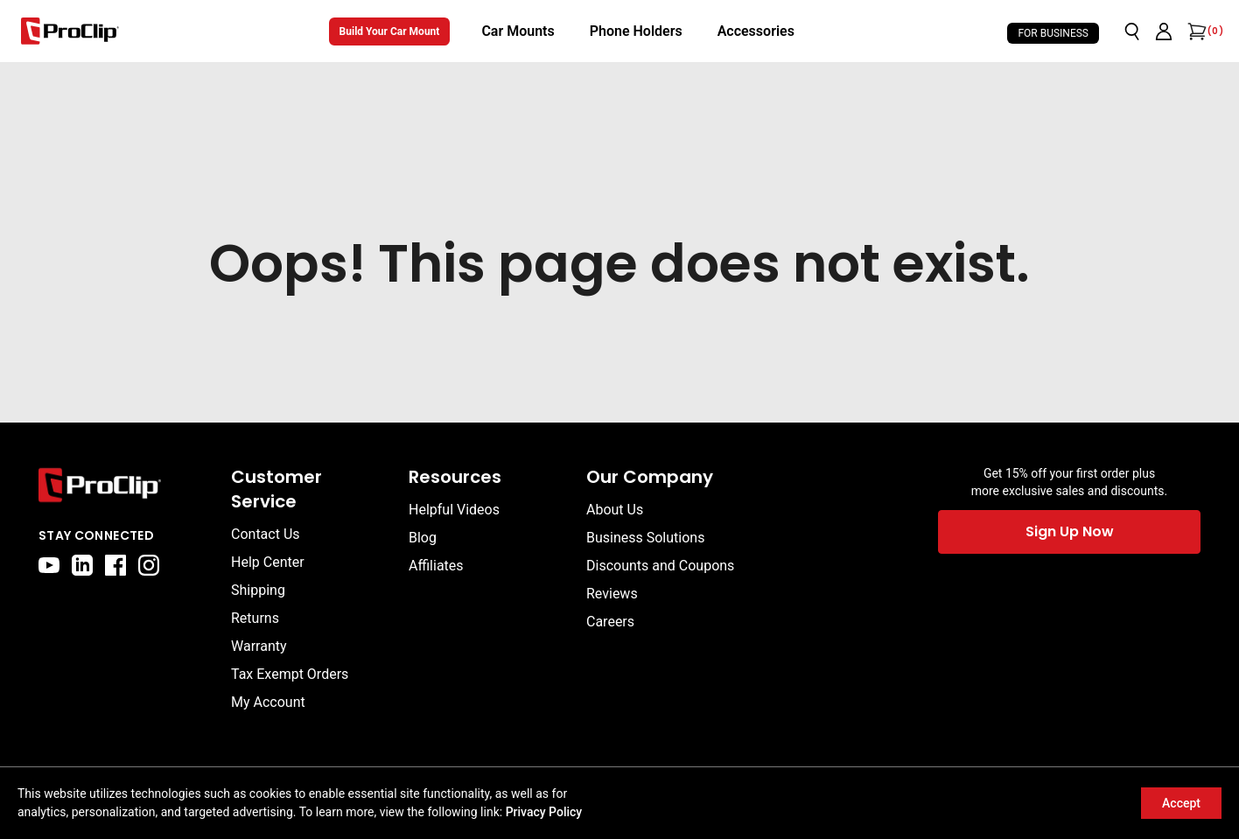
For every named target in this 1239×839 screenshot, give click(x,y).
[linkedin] (82, 565)
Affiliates (436, 565)
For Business (1053, 33)
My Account (268, 702)
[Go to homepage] (70, 31)
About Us (614, 509)
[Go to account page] (1163, 31)
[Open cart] (1195, 31)
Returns (255, 618)
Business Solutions (645, 537)
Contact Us (265, 534)
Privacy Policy (544, 812)
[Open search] (1132, 31)
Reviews (612, 593)
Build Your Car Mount (390, 31)
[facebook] (115, 565)
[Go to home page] (126, 485)
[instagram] (148, 565)
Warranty (259, 646)
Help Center (267, 562)
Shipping (258, 590)
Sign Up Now (1070, 531)
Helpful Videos (454, 509)
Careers (610, 621)
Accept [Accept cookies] (1181, 803)
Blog (423, 537)
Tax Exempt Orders (289, 674)
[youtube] (49, 565)
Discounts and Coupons (660, 565)
